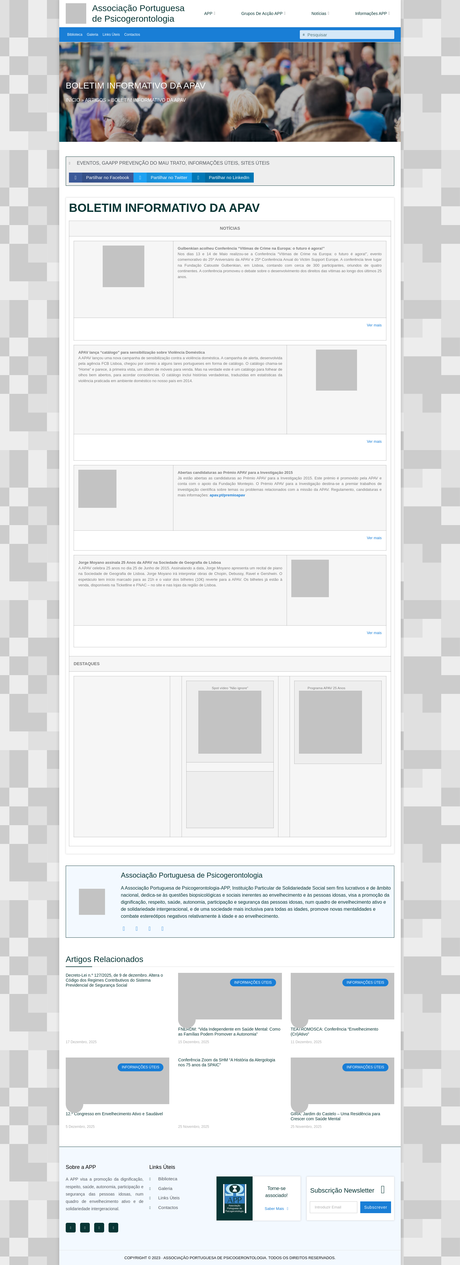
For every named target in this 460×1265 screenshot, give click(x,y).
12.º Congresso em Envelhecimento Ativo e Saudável (114, 1113)
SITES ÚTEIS (255, 163)
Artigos (95, 100)
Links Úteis (111, 35)
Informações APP (372, 13)
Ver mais (374, 325)
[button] (101, 178)
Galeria (92, 35)
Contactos (132, 35)
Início (73, 100)
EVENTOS (88, 163)
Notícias (320, 13)
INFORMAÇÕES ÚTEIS (213, 163)
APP (209, 13)
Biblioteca (74, 35)
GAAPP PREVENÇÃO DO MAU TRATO (143, 163)
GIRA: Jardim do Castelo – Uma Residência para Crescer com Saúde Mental (335, 1116)
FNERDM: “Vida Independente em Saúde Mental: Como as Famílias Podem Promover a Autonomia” (229, 1031)
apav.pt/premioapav (227, 495)
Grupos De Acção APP (263, 13)
